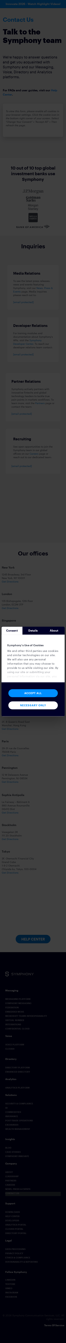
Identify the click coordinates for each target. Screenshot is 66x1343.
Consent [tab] (12, 630)
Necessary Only (33, 705)
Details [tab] (33, 630)
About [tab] (54, 630)
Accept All (33, 693)
